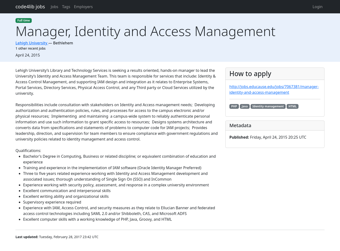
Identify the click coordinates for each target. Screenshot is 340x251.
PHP (234, 106)
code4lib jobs (30, 6)
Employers (83, 6)
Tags (66, 6)
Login (318, 6)
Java (245, 106)
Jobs (54, 6)
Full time (23, 20)
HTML (292, 106)
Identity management (268, 106)
